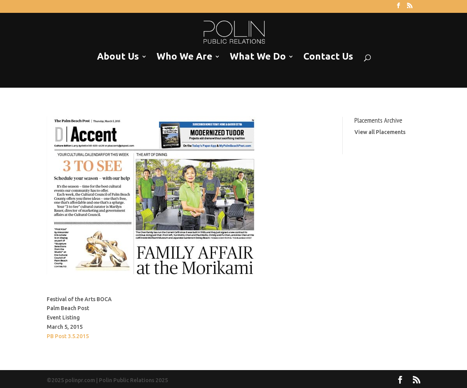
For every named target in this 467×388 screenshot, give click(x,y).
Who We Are (184, 57)
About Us (118, 57)
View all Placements (379, 132)
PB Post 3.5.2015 (68, 336)
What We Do (258, 57)
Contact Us (328, 57)
